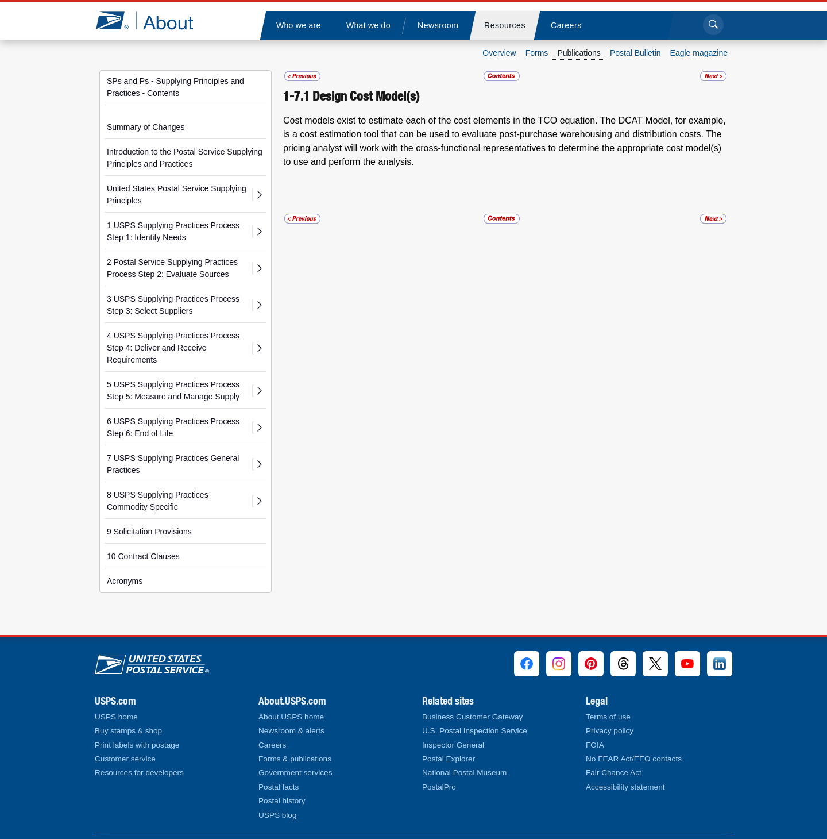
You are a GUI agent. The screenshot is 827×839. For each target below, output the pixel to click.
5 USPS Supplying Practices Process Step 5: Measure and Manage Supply (173, 390)
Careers (272, 745)
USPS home (116, 717)
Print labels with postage (137, 745)
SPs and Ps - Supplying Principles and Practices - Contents (175, 87)
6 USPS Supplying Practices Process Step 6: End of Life (173, 427)
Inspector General (453, 745)
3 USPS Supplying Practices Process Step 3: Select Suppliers (173, 304)
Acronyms (124, 581)
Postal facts (278, 787)
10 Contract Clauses (143, 556)
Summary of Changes (145, 127)
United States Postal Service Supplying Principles (176, 194)
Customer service (125, 759)
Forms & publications (294, 759)
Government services (295, 772)
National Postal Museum (464, 772)
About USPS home (291, 717)
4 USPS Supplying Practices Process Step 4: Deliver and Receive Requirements (173, 347)
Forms (536, 52)
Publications (579, 52)
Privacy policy (609, 730)
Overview (499, 52)
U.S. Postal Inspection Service (474, 730)
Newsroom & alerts (291, 730)
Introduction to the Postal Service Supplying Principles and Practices (184, 157)
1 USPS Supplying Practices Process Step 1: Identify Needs (173, 231)
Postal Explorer (448, 759)
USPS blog (277, 815)
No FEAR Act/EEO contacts (634, 759)
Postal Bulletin (635, 52)
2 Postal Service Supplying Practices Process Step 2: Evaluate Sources (172, 268)
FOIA (595, 745)
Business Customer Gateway (472, 717)
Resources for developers (139, 772)
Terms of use (608, 717)
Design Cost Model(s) (366, 96)
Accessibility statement (625, 787)
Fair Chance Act (613, 772)
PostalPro (439, 787)
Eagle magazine (699, 52)
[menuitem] (298, 25)
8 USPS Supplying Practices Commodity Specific (157, 500)
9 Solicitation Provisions (149, 531)
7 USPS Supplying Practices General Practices (173, 464)
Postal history (282, 800)
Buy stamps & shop (128, 730)
